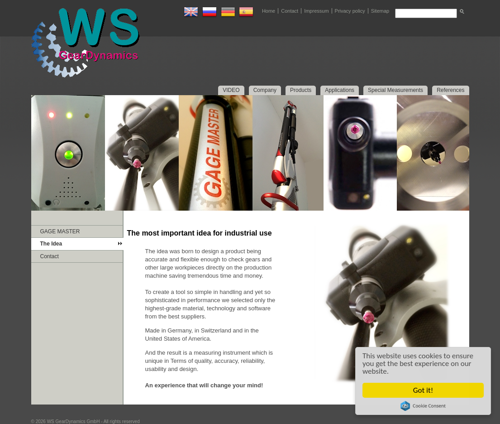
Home (268, 11)
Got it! (423, 390)
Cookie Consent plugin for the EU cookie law (423, 406)
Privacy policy (350, 11)
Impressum (316, 11)
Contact (289, 11)
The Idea (51, 244)
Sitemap (380, 11)
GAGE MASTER (60, 231)
